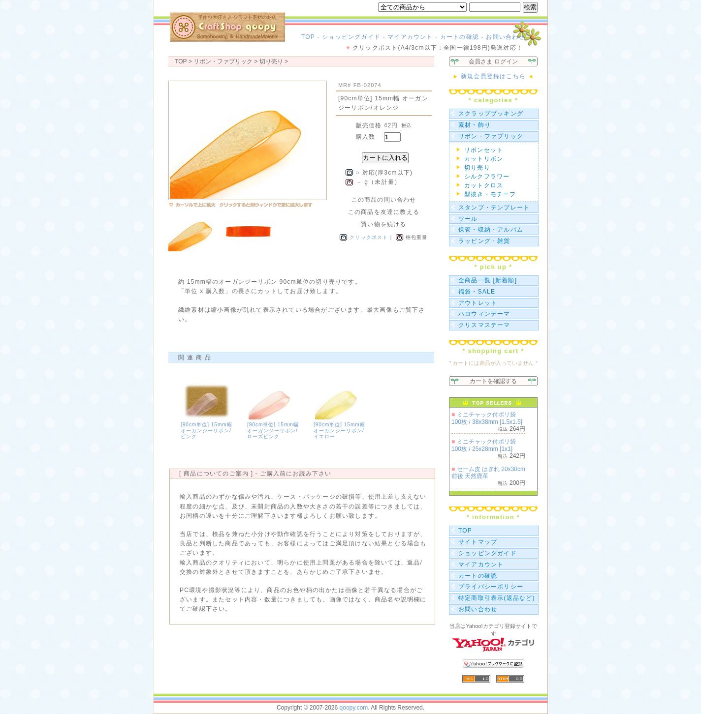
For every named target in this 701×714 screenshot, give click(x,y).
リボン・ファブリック (490, 136)
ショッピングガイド (351, 36)
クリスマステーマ (484, 325)
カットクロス (483, 185)
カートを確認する (493, 381)
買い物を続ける (383, 224)
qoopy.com (354, 707)
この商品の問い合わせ (383, 199)
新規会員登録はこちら (493, 76)
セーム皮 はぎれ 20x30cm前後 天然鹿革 (488, 472)
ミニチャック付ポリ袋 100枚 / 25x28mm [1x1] (483, 445)
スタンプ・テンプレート (494, 207)
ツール (468, 218)
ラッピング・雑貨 (484, 241)
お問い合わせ (505, 36)
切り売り (271, 61)
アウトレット (477, 302)
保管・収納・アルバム (490, 229)
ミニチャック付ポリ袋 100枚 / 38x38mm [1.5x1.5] (486, 418)
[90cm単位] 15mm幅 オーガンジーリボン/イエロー (339, 430)
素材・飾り (474, 124)
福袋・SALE (476, 291)
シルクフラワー (487, 176)
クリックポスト (369, 237)
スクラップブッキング (490, 113)
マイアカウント (410, 36)
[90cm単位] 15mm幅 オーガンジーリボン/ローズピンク (273, 430)
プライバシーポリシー (490, 586)
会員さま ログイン (493, 61)
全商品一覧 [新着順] (487, 280)
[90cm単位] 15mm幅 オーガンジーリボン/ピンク (206, 430)
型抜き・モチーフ (490, 194)
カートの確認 (459, 36)
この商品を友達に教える (383, 211)
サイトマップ (477, 541)
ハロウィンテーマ (484, 313)
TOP (308, 36)
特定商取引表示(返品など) (496, 598)
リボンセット (483, 150)
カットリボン (483, 158)
